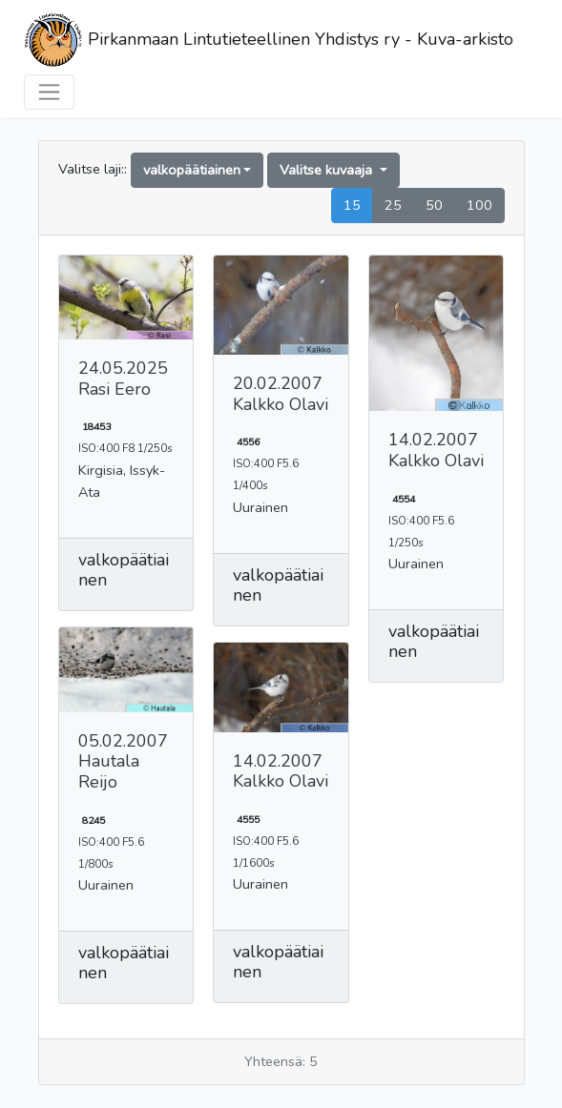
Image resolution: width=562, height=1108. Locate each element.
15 (352, 205)
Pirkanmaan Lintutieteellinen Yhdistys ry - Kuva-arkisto (268, 41)
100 (479, 205)
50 (434, 205)
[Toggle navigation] (49, 92)
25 (393, 205)
